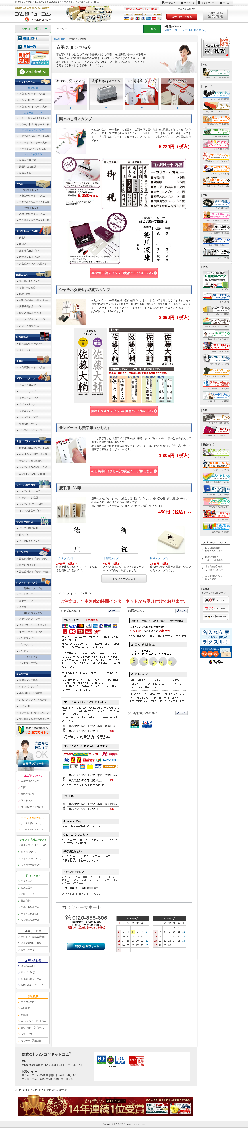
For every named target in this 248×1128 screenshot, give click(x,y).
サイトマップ (207, 3)
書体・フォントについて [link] (33, 845)
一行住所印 (185, 30)
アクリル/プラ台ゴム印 (33, 130)
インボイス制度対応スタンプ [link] (34, 712)
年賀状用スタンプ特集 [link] (30, 693)
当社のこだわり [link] (29, 1001)
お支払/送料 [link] (27, 887)
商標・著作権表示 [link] (30, 907)
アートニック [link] (26, 594)
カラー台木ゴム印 (33, 112)
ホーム (226, 3)
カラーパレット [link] (27, 600)
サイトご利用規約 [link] (30, 913)
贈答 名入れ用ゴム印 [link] (29, 257)
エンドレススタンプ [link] (29, 541)
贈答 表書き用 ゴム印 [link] (30, 313)
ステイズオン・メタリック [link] (32, 625)
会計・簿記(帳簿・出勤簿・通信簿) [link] (34, 300)
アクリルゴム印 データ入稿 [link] (33, 142)
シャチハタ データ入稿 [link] (30, 504)
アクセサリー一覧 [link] (28, 662)
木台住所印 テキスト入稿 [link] (32, 195)
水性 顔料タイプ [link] (27, 565)
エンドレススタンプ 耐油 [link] (32, 473)
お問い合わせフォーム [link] (32, 985)
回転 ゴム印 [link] (25, 534)
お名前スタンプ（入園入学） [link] (34, 263)
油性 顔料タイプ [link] (33, 558)
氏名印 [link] (22, 237)
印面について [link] (27, 787)
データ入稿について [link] (31, 823)
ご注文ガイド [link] (27, 881)
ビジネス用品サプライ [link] (30, 510)
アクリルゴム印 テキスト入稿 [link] (34, 136)
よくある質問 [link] (27, 965)
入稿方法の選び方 (33, 72)
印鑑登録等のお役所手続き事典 (214, 558)
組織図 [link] (24, 1014)
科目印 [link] (22, 244)
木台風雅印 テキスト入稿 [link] (32, 367)
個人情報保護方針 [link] (30, 920)
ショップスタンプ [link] (28, 417)
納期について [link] (27, 894)
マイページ (189, 3)
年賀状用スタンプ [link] (28, 423)
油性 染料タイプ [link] (34, 571)
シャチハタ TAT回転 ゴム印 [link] (33, 467)
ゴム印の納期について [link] (32, 807)
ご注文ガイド (170, 3)
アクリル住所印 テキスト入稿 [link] (34, 202)
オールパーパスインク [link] (30, 631)
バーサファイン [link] (27, 638)
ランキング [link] (26, 800)
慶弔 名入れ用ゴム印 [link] (29, 250)
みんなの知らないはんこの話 (214, 577)
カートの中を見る (182, 16)
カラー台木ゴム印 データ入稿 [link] (34, 124)
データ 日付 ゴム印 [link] (28, 528)
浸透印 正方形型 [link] (27, 166)
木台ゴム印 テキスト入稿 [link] (32, 93)
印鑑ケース (170, 30)
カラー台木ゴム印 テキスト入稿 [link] (34, 118)
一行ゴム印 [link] (25, 706)
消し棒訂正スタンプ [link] (29, 281)
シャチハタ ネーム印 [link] (29, 491)
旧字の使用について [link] (31, 864)
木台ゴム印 (33, 88)
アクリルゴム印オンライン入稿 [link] (32, 149)
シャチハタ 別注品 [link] (28, 497)
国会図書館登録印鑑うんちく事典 (214, 549)
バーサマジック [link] (27, 651)
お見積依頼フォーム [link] (31, 978)
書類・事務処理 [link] (27, 287)
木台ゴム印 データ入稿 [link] (30, 100)
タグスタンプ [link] (26, 411)
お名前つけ (200, 30)
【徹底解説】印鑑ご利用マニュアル (214, 568)
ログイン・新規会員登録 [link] (33, 936)
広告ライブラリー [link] (30, 1034)
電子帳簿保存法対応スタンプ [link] (34, 719)
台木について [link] (27, 794)
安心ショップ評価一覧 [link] (32, 1027)
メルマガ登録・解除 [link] (31, 943)
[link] (33, 48)
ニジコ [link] (22, 607)
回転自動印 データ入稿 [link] (30, 343)
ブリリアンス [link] (26, 644)
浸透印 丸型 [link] (25, 173)
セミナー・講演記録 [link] (31, 1040)
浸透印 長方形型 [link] (27, 160)
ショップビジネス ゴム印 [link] (32, 319)
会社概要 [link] (25, 1008)
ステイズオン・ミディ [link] (30, 618)
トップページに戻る (124, 578)
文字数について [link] (29, 851)
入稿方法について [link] (30, 781)
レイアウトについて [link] (31, 858)
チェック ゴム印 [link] (27, 384)
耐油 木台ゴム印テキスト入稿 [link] (34, 447)
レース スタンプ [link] (27, 391)
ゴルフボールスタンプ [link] (30, 430)
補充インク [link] (25, 350)
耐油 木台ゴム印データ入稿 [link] (33, 454)
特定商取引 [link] (26, 900)
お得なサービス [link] (29, 949)
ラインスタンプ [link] (27, 404)
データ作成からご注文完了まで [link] (33, 829)
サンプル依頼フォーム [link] (32, 972)
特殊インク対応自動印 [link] (30, 460)
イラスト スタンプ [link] (28, 397)
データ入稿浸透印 (33, 154)
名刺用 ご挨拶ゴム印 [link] (29, 326)
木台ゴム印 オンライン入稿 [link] (33, 106)
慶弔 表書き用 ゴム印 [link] (30, 306)
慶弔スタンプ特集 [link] (28, 680)
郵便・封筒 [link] (25, 294)
